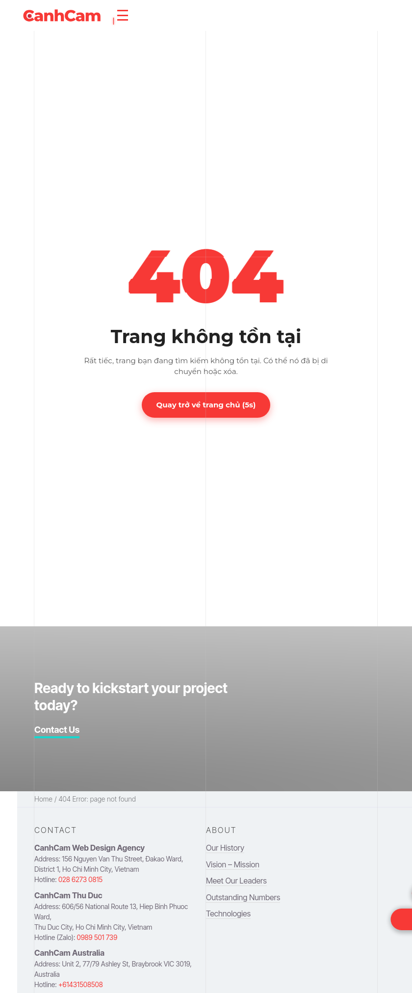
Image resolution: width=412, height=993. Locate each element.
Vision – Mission (232, 864)
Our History (225, 848)
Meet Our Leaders (236, 881)
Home (43, 799)
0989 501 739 (97, 937)
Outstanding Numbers (243, 897)
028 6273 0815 (80, 879)
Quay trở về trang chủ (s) (206, 404)
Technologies (228, 913)
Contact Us (56, 730)
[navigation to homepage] (62, 15)
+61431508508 (80, 984)
